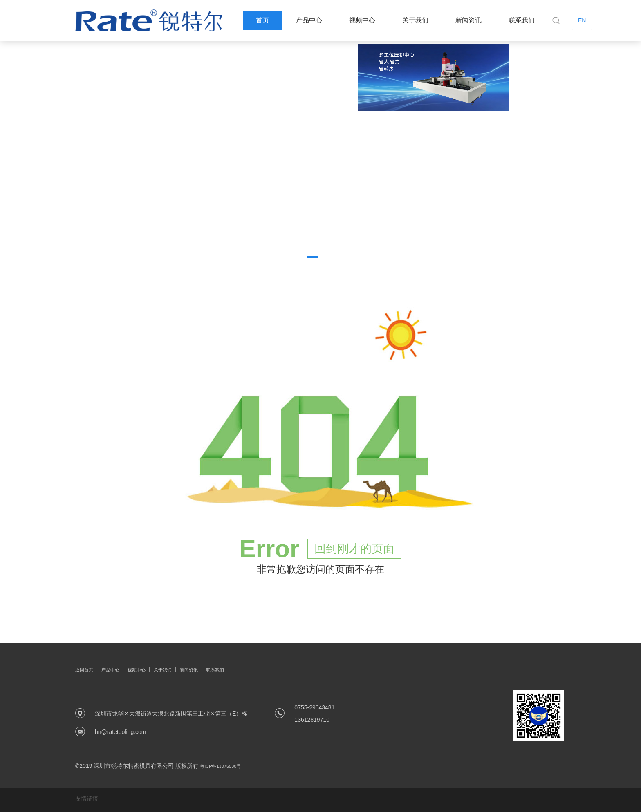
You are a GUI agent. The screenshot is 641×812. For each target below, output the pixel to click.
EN (582, 20)
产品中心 (309, 20)
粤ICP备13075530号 (226, 763)
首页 (262, 20)
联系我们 (522, 20)
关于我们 (415, 20)
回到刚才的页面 (354, 545)
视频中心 (362, 20)
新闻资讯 (468, 20)
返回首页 (86, 666)
